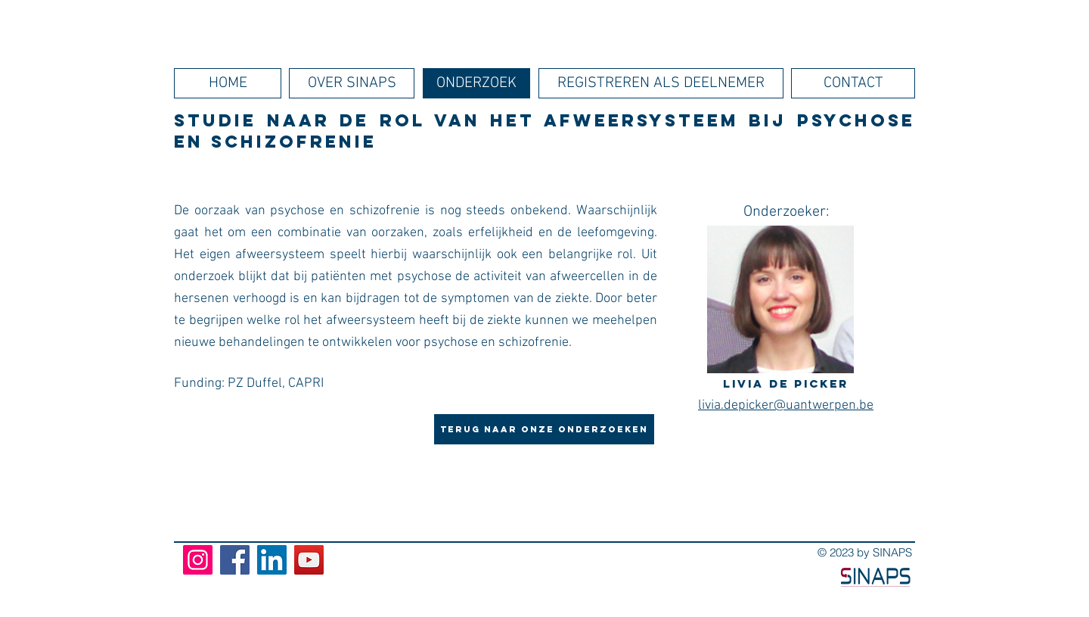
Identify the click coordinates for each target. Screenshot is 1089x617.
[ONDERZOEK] (476, 83)
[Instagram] (198, 560)
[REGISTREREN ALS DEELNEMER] (660, 83)
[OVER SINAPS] (351, 83)
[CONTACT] (853, 83)
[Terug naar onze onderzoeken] (544, 429)
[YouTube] (309, 560)
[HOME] (227, 83)
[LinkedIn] (272, 560)
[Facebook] (235, 560)
